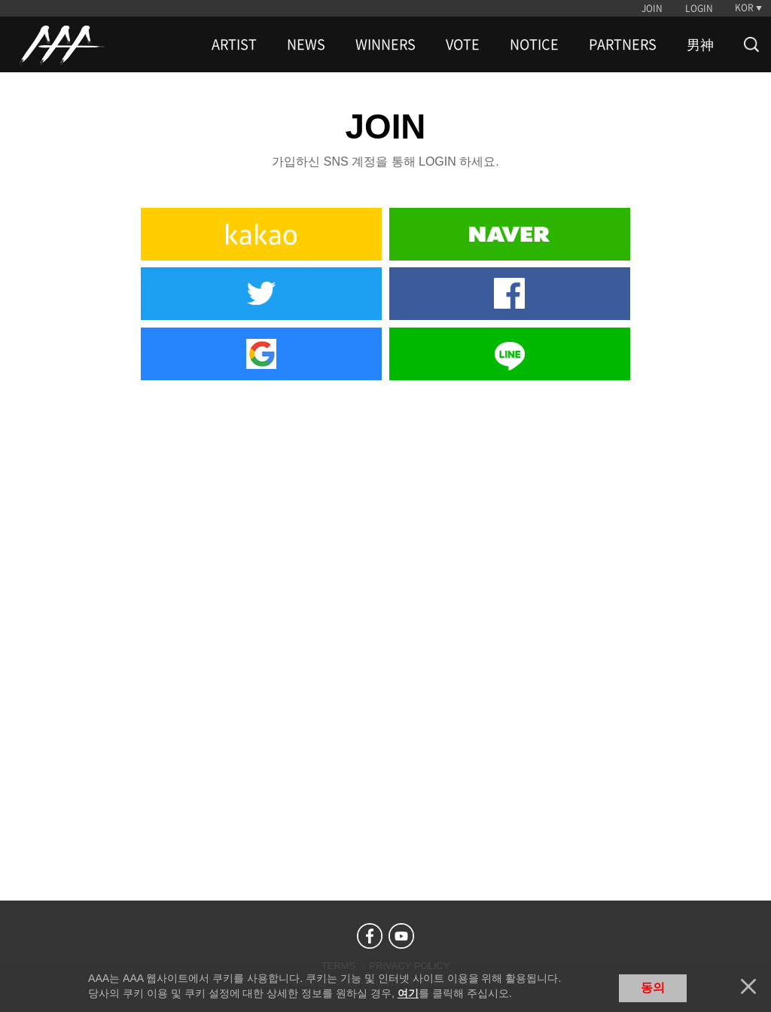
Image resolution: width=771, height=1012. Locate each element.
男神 (700, 44)
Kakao (261, 234)
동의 (653, 987)
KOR (744, 7)
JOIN (652, 8)
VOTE (463, 44)
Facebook (509, 293)
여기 (408, 993)
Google (261, 354)
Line (509, 354)
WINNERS (385, 44)
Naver (509, 234)
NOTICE (534, 44)
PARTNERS (623, 44)
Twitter (261, 293)
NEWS (306, 44)
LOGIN (699, 8)
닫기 (748, 986)
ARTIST (234, 44)
